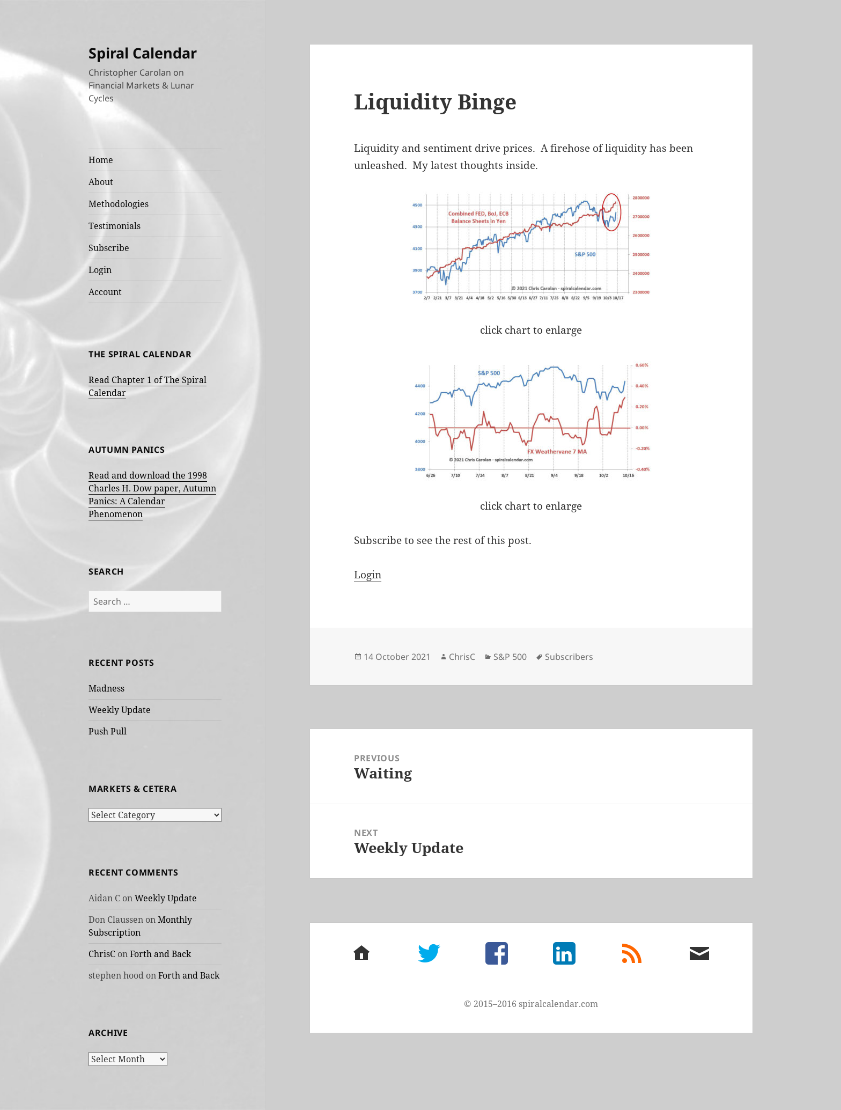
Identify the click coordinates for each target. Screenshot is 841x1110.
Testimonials (114, 226)
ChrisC (101, 954)
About (100, 182)
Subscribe (108, 248)
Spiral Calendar (142, 53)
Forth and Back (160, 954)
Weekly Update (119, 710)
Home (100, 160)
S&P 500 (510, 657)
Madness (106, 688)
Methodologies (118, 204)
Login (100, 270)
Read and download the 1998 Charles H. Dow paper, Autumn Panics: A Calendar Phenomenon (152, 494)
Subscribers (569, 657)
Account (105, 292)
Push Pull (107, 731)
